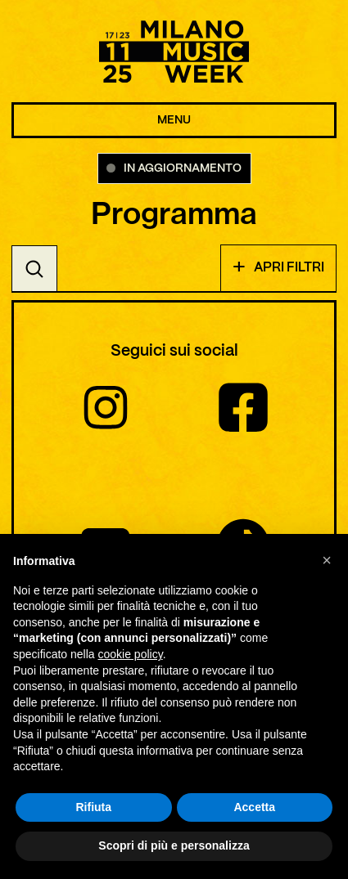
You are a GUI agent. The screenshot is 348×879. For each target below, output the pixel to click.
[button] (327, 561)
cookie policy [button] (130, 654)
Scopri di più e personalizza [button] (173, 846)
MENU (174, 120)
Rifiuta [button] (93, 807)
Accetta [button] (254, 807)
